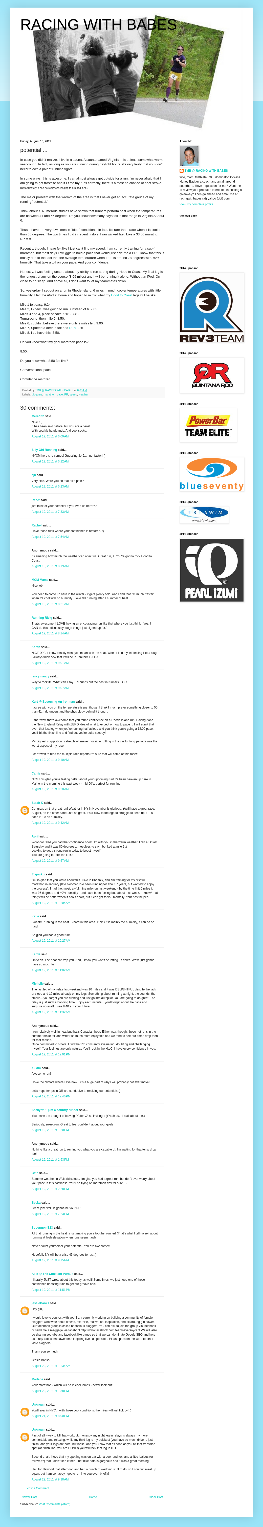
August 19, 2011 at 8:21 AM (50, 604)
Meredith (38, 416)
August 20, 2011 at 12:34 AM (51, 1366)
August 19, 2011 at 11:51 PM (51, 1290)
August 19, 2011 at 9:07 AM (50, 688)
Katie (35, 916)
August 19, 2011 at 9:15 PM (50, 1260)
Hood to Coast (121, 295)
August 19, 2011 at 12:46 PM (51, 1096)
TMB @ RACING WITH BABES (206, 170)
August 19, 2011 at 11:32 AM (51, 1012)
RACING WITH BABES (98, 24)
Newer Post (29, 1497)
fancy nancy (40, 676)
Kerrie (36, 954)
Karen (36, 647)
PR (66, 394)
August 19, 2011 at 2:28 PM (50, 1189)
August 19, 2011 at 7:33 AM (50, 512)
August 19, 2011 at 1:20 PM (50, 1130)
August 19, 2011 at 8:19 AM (50, 566)
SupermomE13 (42, 1227)
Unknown (38, 1404)
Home (93, 1497)
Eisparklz (38, 874)
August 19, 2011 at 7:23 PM (50, 1214)
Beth (35, 1173)
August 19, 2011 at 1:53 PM (50, 1159)
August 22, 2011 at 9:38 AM (50, 1479)
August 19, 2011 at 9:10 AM (50, 760)
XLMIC (36, 1068)
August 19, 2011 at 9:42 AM (50, 823)
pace (60, 394)
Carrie (36, 773)
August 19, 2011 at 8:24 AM (50, 633)
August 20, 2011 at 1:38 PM (50, 1391)
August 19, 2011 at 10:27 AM (51, 940)
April (35, 836)
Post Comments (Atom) (54, 1504)
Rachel (36, 525)
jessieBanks (40, 1303)
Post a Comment (38, 1488)
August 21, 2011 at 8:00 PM (50, 1416)
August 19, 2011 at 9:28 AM (50, 789)
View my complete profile (196, 204)
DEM (73, 328)
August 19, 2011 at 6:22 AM (50, 461)
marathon (49, 394)
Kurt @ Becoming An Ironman (53, 701)
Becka (36, 1202)
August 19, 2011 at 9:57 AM (50, 860)
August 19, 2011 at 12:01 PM (51, 1054)
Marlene (37, 1379)
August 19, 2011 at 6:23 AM (50, 486)
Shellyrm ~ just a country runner (55, 1110)
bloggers (37, 394)
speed (73, 394)
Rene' (36, 500)
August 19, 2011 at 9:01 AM (50, 663)
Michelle (37, 983)
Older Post (156, 1497)
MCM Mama (40, 580)
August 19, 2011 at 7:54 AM (50, 537)
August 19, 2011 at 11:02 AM (51, 970)
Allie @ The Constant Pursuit (52, 1274)
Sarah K (37, 803)
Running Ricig (42, 617)
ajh (34, 475)
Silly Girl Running (44, 450)
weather (83, 394)
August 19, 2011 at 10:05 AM (51, 903)
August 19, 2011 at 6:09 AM (50, 436)
